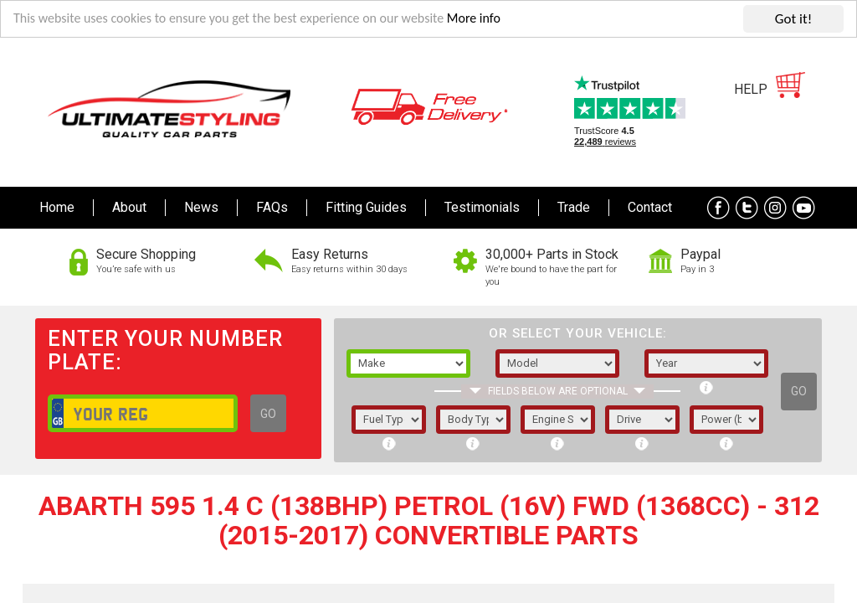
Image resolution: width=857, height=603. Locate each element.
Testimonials (482, 207)
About (129, 207)
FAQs (272, 207)
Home (56, 207)
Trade (573, 207)
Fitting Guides (366, 207)
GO (268, 413)
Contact (650, 207)
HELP (750, 89)
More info (503, 19)
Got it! (793, 19)
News (201, 207)
